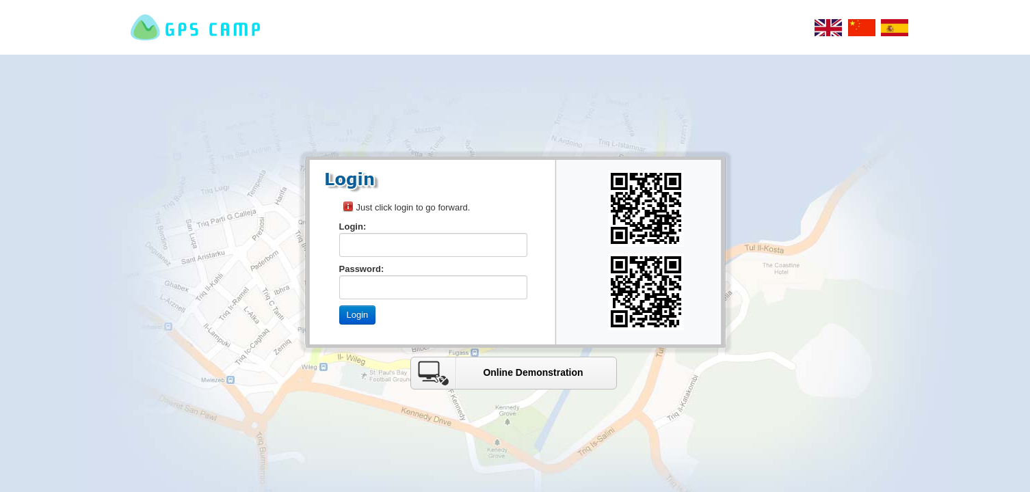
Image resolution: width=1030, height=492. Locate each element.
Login (358, 315)
